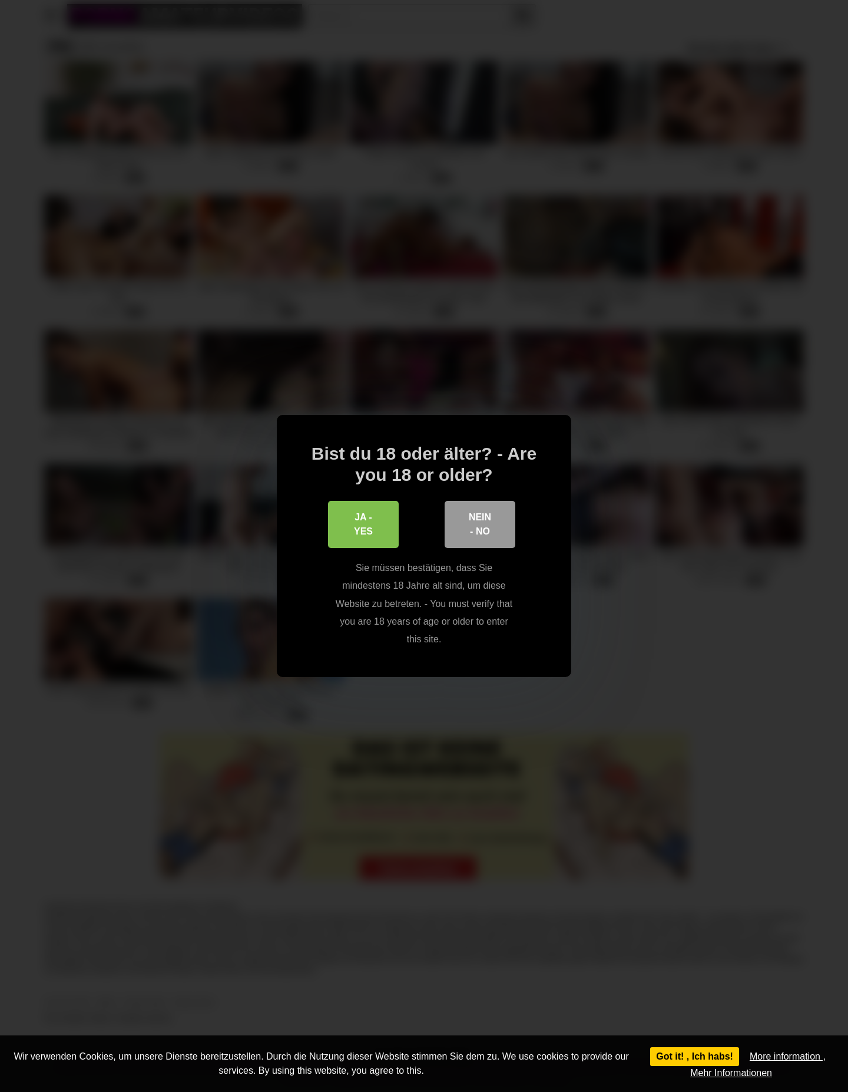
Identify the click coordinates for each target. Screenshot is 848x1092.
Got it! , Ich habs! (694, 1056)
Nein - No (480, 524)
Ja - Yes (363, 524)
